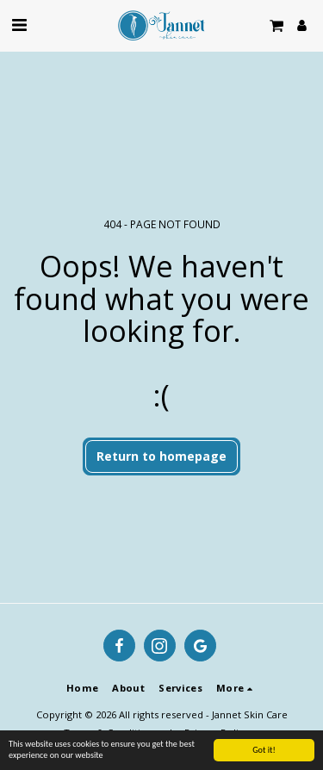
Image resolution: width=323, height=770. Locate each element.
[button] (19, 24)
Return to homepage (161, 456)
